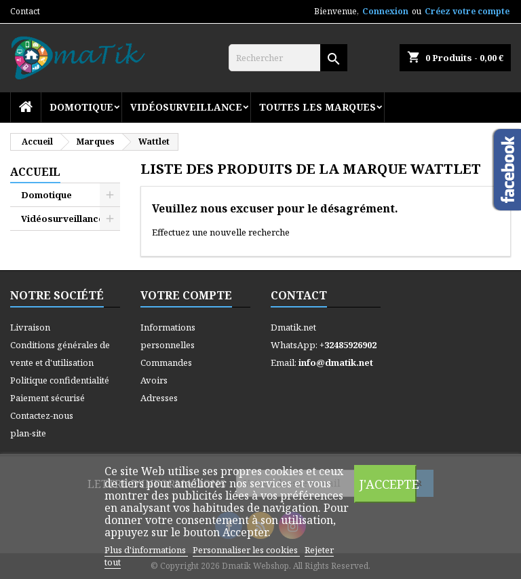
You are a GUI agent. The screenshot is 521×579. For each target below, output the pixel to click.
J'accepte (388, 483)
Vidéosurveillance (186, 106)
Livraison (30, 327)
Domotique (81, 106)
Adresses (159, 398)
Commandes (166, 362)
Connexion (385, 11)
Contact (25, 11)
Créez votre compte (467, 11)
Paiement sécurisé (47, 398)
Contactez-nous (41, 415)
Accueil (35, 171)
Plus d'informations (146, 550)
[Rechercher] (288, 57)
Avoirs (154, 380)
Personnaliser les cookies (246, 550)
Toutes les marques (317, 106)
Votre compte (186, 295)
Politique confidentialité (59, 380)
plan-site (28, 433)
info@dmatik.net (335, 362)
